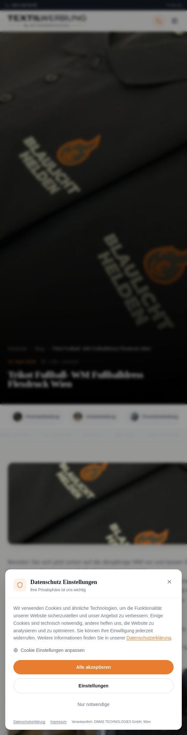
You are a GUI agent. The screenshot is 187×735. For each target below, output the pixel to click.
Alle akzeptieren (93, 667)
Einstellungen (94, 685)
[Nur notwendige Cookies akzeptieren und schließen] (169, 582)
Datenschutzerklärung (149, 637)
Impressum (58, 722)
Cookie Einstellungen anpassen (49, 650)
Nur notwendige (93, 704)
